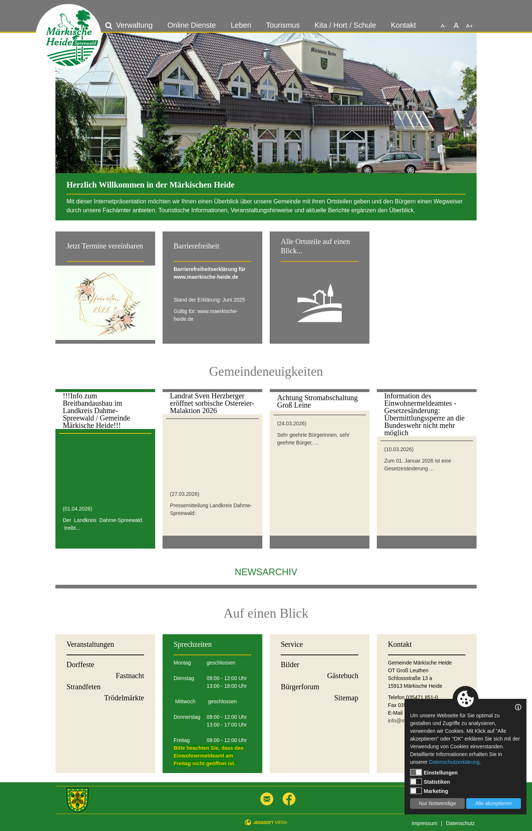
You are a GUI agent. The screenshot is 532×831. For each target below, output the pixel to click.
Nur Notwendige (437, 803)
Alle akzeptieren (493, 803)
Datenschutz (460, 823)
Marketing (429, 790)
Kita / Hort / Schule (345, 25)
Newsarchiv (266, 572)
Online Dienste (191, 25)
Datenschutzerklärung (454, 762)
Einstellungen (434, 772)
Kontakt (403, 25)
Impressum (424, 823)
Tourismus (283, 25)
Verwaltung (134, 25)
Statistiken (430, 781)
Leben (241, 25)
